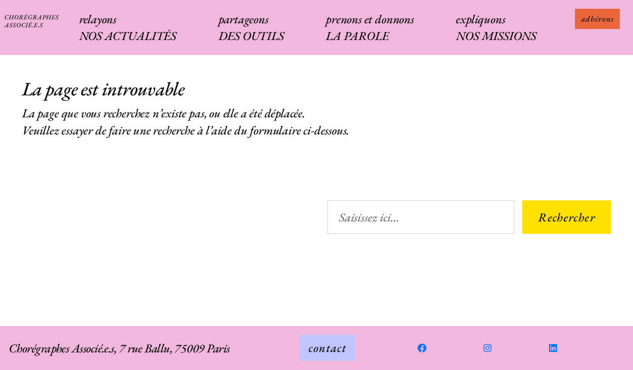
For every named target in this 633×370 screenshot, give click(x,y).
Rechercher (566, 217)
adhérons (597, 18)
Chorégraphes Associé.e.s (31, 21)
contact (327, 347)
